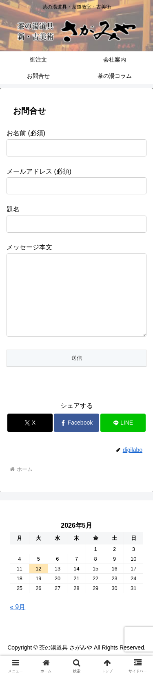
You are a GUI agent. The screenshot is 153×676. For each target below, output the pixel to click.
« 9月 (17, 623)
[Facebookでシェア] (76, 439)
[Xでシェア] (30, 439)
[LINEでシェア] (123, 439)
